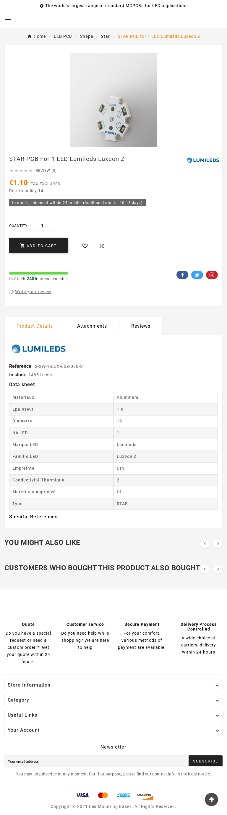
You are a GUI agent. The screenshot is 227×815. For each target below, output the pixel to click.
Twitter (197, 275)
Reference (21, 366)
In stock (17, 375)
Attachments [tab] (92, 326)
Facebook (182, 275)
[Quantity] (42, 225)
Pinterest (212, 275)
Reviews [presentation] (140, 326)
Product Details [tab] (35, 326)
